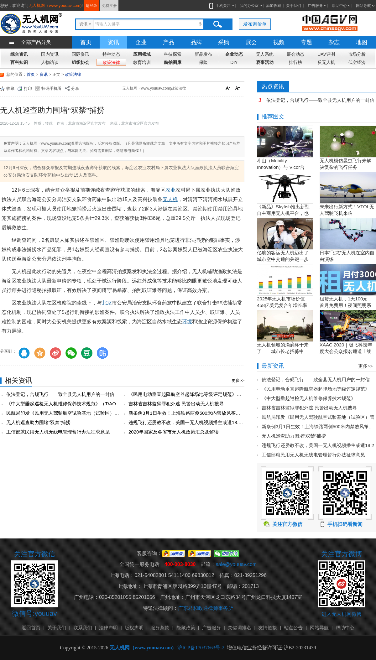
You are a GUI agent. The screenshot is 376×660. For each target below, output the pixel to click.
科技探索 (172, 54)
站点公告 (293, 627)
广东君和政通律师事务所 (205, 608)
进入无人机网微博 (341, 614)
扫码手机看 (51, 88)
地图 (361, 42)
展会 (251, 42)
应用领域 (142, 54)
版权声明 (134, 627)
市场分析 (357, 54)
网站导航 (363, 5)
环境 (187, 321)
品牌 (196, 42)
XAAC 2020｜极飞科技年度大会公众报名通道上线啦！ (346, 351)
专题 (306, 42)
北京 (107, 302)
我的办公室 (249, 5)
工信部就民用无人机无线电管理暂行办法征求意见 (58, 431)
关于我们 (293, 5)
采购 (223, 42)
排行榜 (295, 62)
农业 (170, 190)
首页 (85, 42)
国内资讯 (50, 54)
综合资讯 (19, 54)
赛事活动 (265, 62)
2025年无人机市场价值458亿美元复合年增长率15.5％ (282, 305)
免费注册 (109, 5)
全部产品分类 (36, 42)
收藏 (10, 88)
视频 (279, 42)
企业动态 (234, 54)
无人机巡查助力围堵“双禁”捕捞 (38, 422)
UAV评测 (326, 54)
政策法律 (111, 62)
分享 (75, 88)
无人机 (170, 199)
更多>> (238, 380)
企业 (141, 42)
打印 (28, 88)
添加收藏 (273, 5)
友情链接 (267, 627)
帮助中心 (339, 5)
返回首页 (31, 627)
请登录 (91, 5)
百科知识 (19, 62)
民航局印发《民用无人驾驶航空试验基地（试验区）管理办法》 (72, 413)
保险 (203, 62)
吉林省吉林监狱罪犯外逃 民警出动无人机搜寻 (176, 403)
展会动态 (295, 54)
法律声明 (108, 627)
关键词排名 (239, 627)
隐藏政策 (185, 627)
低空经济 (357, 62)
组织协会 (80, 62)
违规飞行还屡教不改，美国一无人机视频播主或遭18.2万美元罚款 (196, 422)
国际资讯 (80, 54)
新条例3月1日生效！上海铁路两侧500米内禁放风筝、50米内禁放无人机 (203, 413)
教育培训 (142, 62)
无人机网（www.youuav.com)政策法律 (154, 88)
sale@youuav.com (236, 564)
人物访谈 (50, 62)
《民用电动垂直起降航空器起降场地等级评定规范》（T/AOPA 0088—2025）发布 (213, 394)
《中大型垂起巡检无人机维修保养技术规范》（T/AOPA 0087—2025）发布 (84, 403)
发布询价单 (255, 24)
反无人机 (326, 62)
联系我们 (82, 627)
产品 (168, 42)
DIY (234, 62)
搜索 (217, 24)
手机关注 (222, 5)
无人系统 (265, 54)
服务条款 (159, 627)
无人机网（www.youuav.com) (55, 5)
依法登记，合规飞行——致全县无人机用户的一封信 (60, 394)
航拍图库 (172, 62)
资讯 (113, 42)
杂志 (334, 42)
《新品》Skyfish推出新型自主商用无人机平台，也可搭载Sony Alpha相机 (283, 213)
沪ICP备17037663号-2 (200, 647)
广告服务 (315, 5)
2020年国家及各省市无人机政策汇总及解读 (173, 431)
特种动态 (111, 54)
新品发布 (203, 54)
